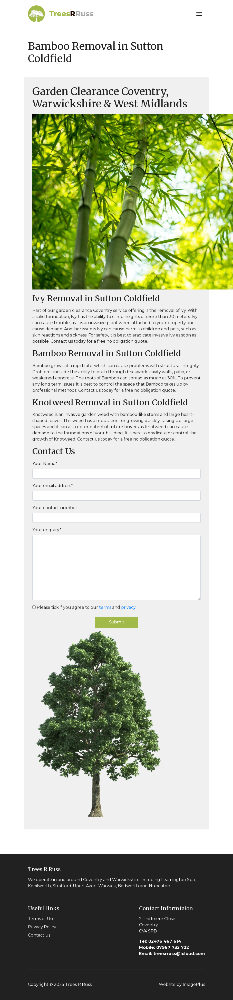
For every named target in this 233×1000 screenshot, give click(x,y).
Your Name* (44, 463)
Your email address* (52, 485)
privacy (128, 607)
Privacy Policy (42, 926)
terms (105, 607)
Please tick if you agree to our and (86, 607)
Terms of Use (41, 918)
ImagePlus (194, 984)
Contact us (39, 935)
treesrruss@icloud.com (172, 953)
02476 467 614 (160, 941)
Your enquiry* (46, 529)
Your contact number (54, 507)
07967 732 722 (164, 947)
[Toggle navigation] (199, 14)
